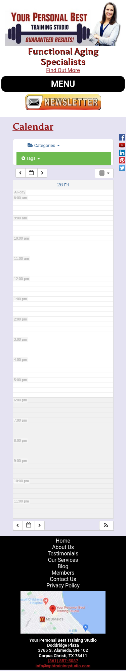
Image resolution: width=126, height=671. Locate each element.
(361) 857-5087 (63, 660)
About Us (63, 547)
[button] (106, 525)
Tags (31, 158)
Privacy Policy (63, 585)
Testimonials (63, 553)
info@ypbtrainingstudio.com (63, 665)
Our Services (63, 560)
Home (63, 541)
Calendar (33, 126)
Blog (63, 566)
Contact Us (63, 579)
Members (63, 573)
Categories (44, 145)
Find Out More (63, 70)
